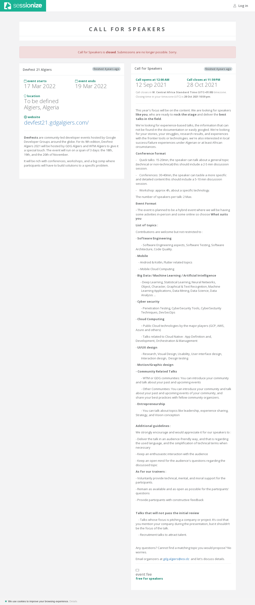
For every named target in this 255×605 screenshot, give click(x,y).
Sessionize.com (23, 6)
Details (73, 601)
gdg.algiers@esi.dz (176, 559)
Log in (240, 5)
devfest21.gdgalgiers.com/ (56, 122)
